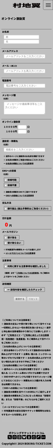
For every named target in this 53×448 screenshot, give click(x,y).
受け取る (12, 237)
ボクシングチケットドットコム (26, 433)
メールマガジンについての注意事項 (20, 253)
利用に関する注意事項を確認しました (26, 266)
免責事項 (20, 338)
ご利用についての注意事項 (27, 273)
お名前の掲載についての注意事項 (19, 163)
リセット (33, 299)
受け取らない (14, 242)
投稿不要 (12, 185)
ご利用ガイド (14, 335)
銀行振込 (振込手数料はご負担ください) (28, 208)
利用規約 (10, 338)
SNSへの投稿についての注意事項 (20, 195)
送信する (19, 299)
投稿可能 (12, 179)
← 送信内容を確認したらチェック (24, 289)
